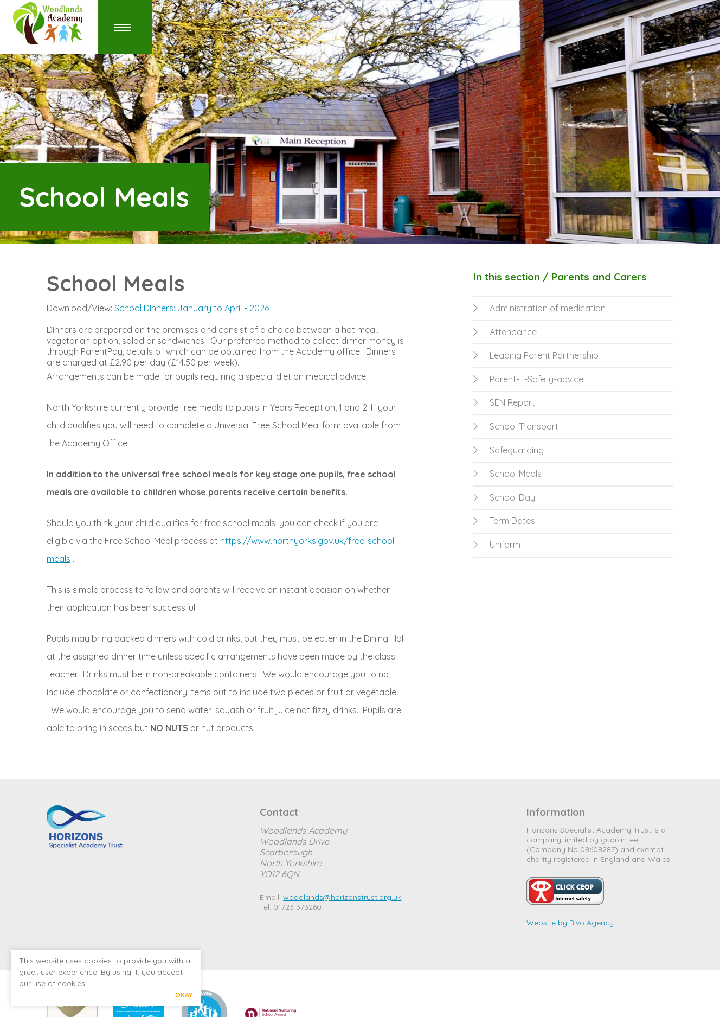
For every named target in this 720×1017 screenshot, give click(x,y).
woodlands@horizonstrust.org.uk (342, 897)
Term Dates (504, 520)
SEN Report (504, 402)
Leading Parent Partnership (536, 355)
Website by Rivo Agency (570, 923)
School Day (504, 497)
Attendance (505, 332)
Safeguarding (508, 450)
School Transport (515, 426)
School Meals (507, 473)
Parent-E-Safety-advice (528, 379)
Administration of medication (539, 308)
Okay (183, 995)
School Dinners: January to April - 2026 (191, 308)
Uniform (496, 544)
